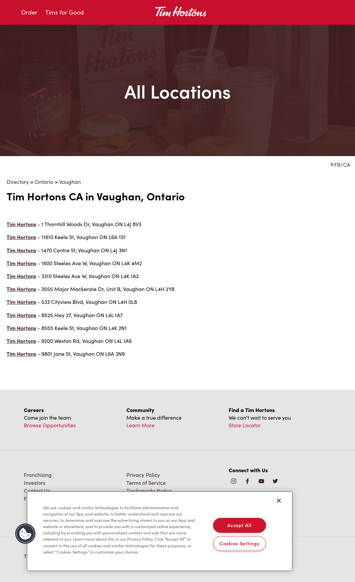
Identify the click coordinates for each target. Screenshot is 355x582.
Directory (18, 181)
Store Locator (245, 425)
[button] (25, 533)
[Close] (279, 500)
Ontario (44, 181)
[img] (275, 481)
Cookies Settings (239, 543)
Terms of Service (146, 482)
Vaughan (70, 181)
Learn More (140, 425)
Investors (34, 482)
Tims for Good (64, 12)
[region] (159, 531)
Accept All (239, 525)
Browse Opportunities (50, 425)
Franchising (38, 474)
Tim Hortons (21, 224)
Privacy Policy (143, 474)
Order (29, 12)
